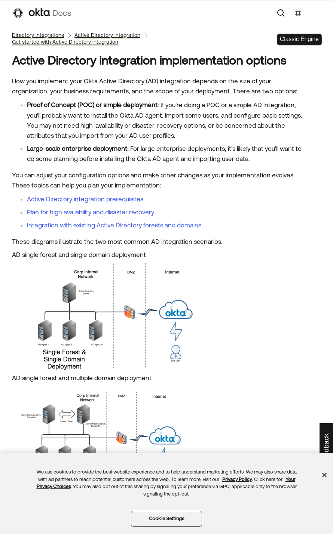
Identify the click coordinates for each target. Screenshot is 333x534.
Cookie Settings (166, 518)
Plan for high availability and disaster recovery (90, 212)
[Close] (324, 475)
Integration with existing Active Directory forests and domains (114, 225)
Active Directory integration (107, 35)
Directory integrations (38, 35)
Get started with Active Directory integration (65, 42)
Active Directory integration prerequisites (85, 199)
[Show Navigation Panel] (317, 13)
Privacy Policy (237, 479)
